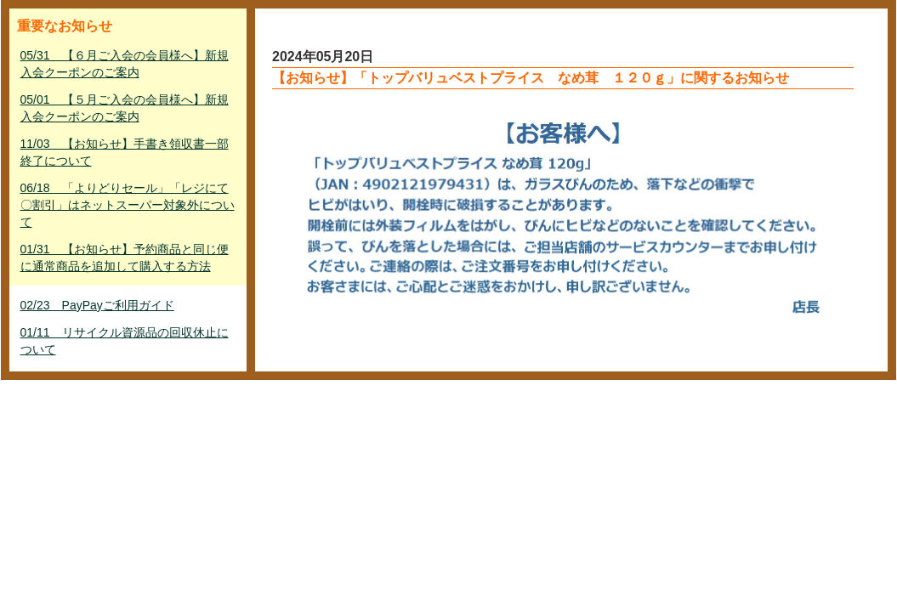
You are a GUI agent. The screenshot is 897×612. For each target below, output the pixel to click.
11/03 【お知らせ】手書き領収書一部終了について (124, 152)
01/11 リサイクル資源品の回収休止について (124, 341)
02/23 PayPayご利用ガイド (97, 305)
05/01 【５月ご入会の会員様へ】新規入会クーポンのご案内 (124, 108)
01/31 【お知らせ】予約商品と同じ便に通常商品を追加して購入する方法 (124, 257)
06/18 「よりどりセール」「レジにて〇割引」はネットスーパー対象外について (127, 205)
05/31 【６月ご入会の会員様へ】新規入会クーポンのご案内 (124, 63)
